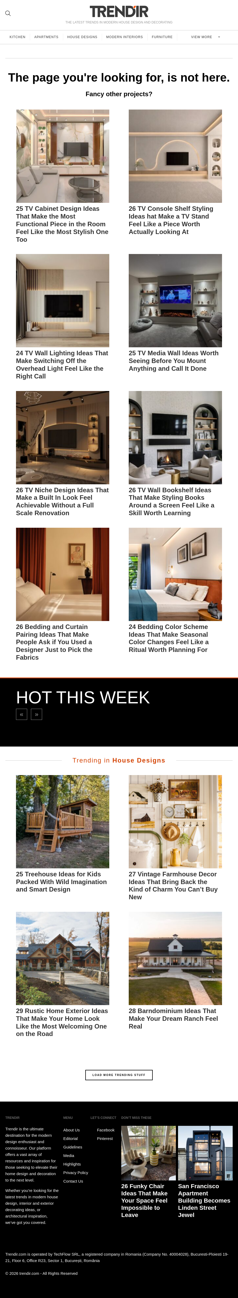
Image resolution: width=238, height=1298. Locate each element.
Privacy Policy (75, 1172)
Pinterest (102, 1138)
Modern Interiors (124, 37)
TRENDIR (119, 11)
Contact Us (73, 1181)
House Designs (82, 37)
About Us (71, 1130)
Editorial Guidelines (72, 1142)
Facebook (103, 1130)
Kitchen (18, 37)
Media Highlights (72, 1159)
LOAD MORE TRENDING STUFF (119, 1075)
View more (202, 37)
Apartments (46, 37)
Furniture (162, 37)
